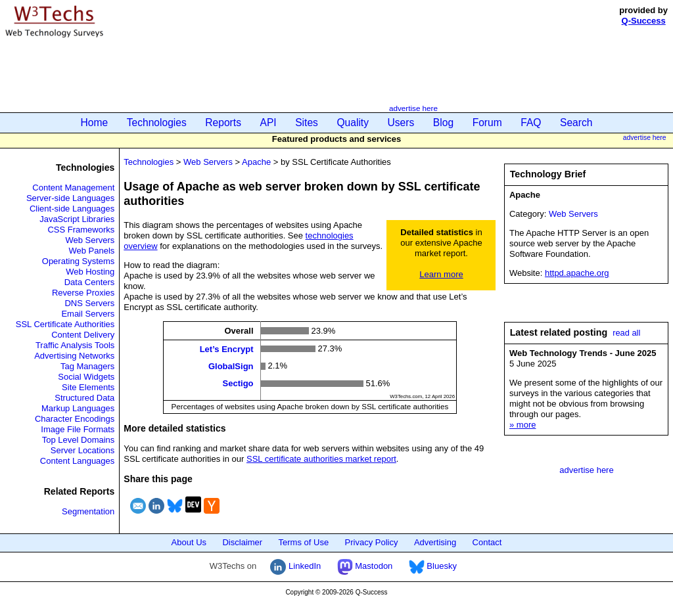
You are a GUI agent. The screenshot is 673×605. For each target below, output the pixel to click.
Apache (256, 162)
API (268, 122)
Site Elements (88, 387)
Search (576, 122)
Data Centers (89, 282)
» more (522, 425)
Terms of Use (304, 542)
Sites (306, 122)
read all (626, 333)
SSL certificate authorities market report (321, 459)
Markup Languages (77, 408)
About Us (189, 542)
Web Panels (91, 251)
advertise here (413, 108)
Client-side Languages (72, 208)
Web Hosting (90, 272)
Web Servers (89, 240)
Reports (223, 122)
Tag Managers (87, 366)
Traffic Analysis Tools (74, 345)
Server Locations (83, 450)
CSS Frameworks (80, 230)
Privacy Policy (371, 542)
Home (94, 122)
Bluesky (433, 566)
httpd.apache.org (577, 273)
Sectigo (238, 383)
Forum (487, 122)
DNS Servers (89, 303)
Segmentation (88, 511)
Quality (352, 122)
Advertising (435, 542)
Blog (443, 122)
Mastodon (365, 566)
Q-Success (644, 21)
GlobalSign (231, 366)
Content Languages (77, 461)
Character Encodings (74, 419)
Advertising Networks (74, 356)
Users (401, 122)
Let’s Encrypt (227, 348)
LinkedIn (295, 566)
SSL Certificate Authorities (65, 324)
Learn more (441, 274)
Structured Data (84, 398)
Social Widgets (86, 377)
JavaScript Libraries (76, 219)
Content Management (73, 187)
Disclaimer (242, 542)
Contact (487, 542)
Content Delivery (82, 335)
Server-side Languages (70, 198)
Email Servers (87, 314)
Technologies (157, 122)
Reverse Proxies (83, 293)
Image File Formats (77, 429)
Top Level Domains (78, 440)
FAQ (531, 122)
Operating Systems (78, 261)
